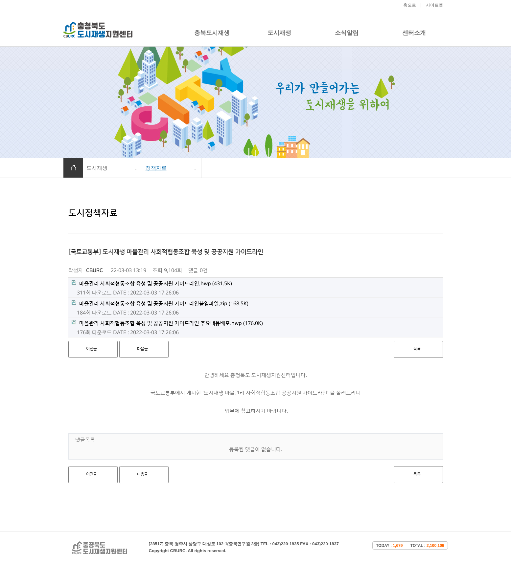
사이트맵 (434, 5)
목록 (417, 349)
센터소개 (414, 33)
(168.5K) (160, 303)
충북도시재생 (212, 33)
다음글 (142, 349)
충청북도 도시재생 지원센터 (97, 30)
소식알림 (347, 33)
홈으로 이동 (73, 168)
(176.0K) (167, 323)
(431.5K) (152, 283)
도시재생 (279, 33)
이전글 (91, 349)
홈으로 (409, 5)
